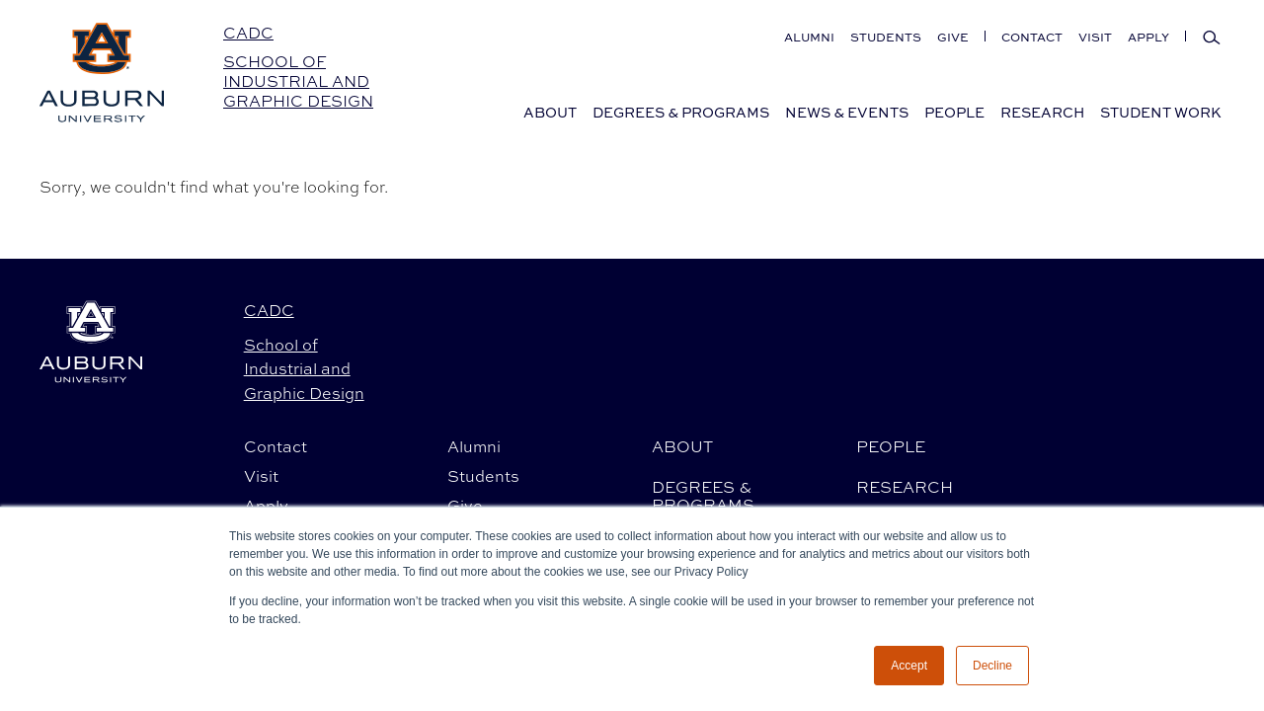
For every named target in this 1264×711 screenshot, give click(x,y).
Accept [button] (909, 665)
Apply (1148, 37)
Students (885, 37)
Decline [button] (992, 665)
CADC (248, 32)
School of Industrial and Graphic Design (298, 81)
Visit (1095, 37)
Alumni (809, 37)
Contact (1032, 37)
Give (953, 37)
